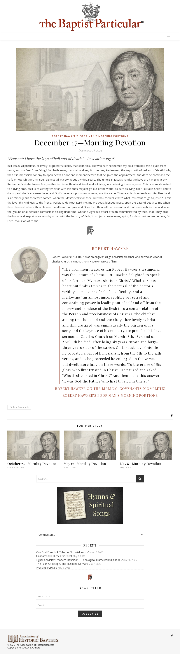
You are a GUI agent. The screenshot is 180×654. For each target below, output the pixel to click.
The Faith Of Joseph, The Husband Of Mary (62, 563)
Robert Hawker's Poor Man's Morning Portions (90, 136)
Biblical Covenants (19, 407)
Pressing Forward (46, 567)
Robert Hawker (110, 248)
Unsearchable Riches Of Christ (54, 556)
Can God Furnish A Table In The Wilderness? (62, 552)
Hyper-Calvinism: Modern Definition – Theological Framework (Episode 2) (80, 560)
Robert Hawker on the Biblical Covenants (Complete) (110, 388)
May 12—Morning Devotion (85, 463)
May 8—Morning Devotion (140, 463)
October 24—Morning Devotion (32, 463)
